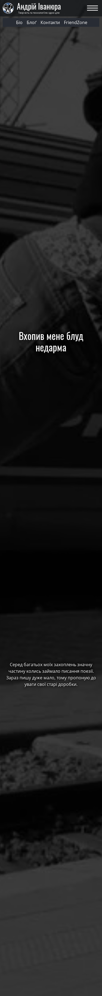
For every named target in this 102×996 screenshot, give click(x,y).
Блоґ (31, 22)
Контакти (50, 22)
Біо (19, 22)
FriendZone (75, 22)
